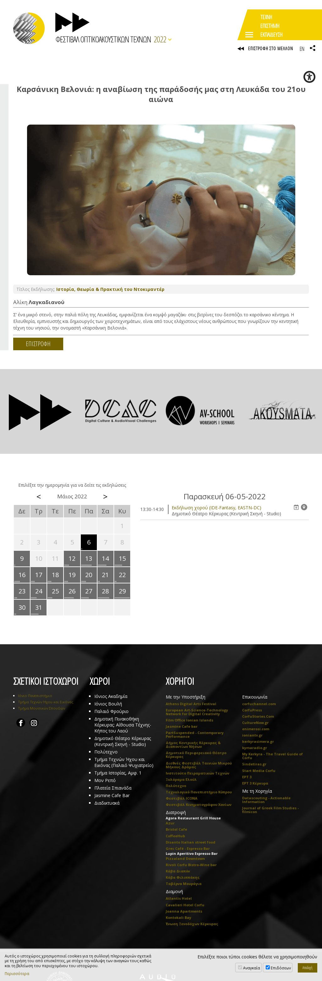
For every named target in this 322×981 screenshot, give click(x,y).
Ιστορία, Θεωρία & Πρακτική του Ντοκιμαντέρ (110, 290)
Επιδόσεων (281, 968)
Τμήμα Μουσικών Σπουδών (41, 708)
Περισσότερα (17, 973)
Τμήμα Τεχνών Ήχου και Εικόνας (45, 702)
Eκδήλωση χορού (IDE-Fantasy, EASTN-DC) (216, 508)
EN (302, 48)
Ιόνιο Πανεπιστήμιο (35, 696)
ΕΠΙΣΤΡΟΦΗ (38, 344)
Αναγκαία (251, 968)
